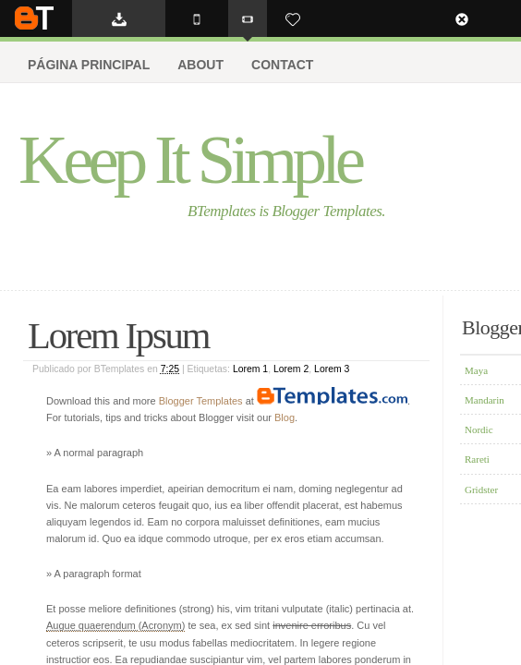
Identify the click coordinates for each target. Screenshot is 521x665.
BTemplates (34, 18)
